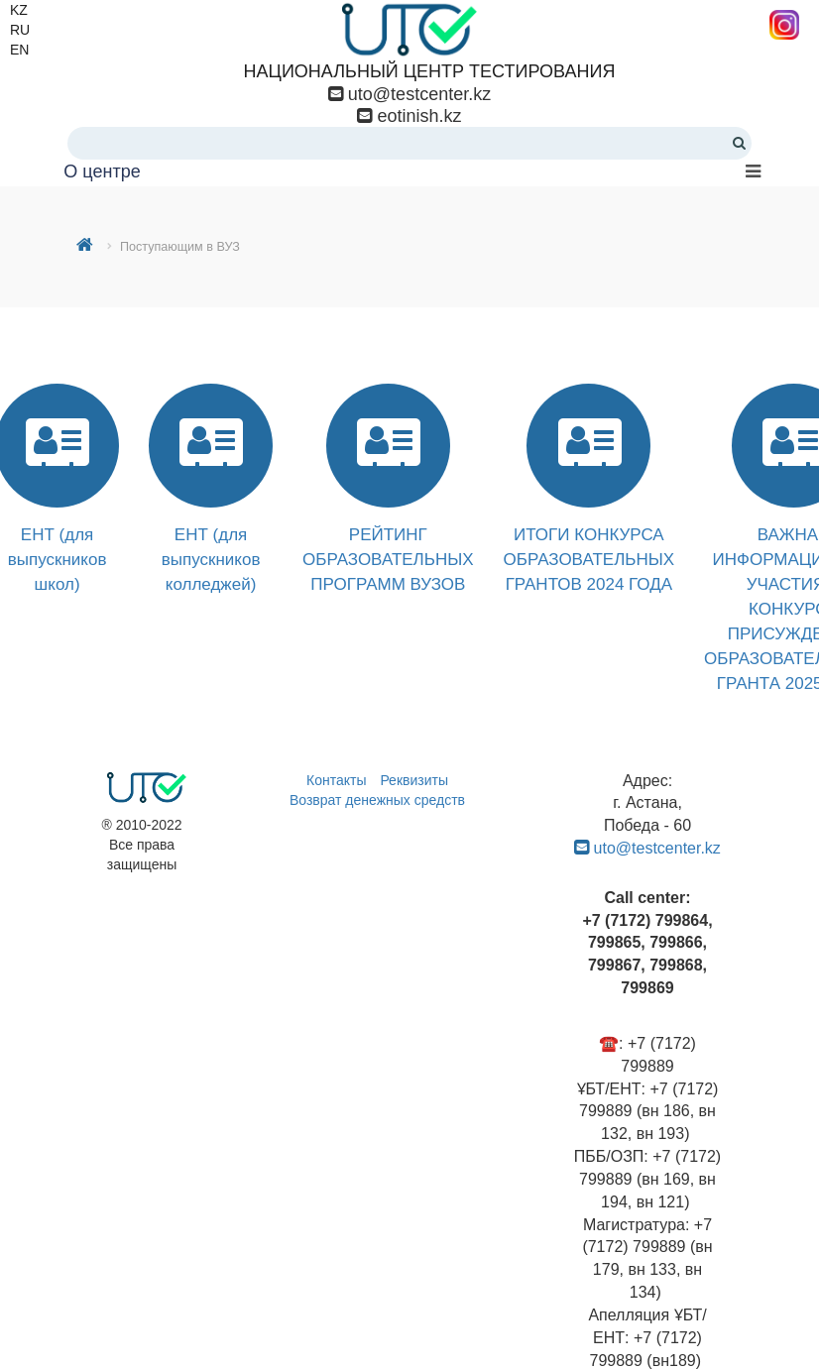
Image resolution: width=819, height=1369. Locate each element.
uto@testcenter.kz (419, 94)
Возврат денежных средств (377, 800)
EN (19, 49)
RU (20, 30)
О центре (101, 171)
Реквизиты (414, 780)
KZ (19, 10)
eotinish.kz (416, 116)
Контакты (336, 780)
